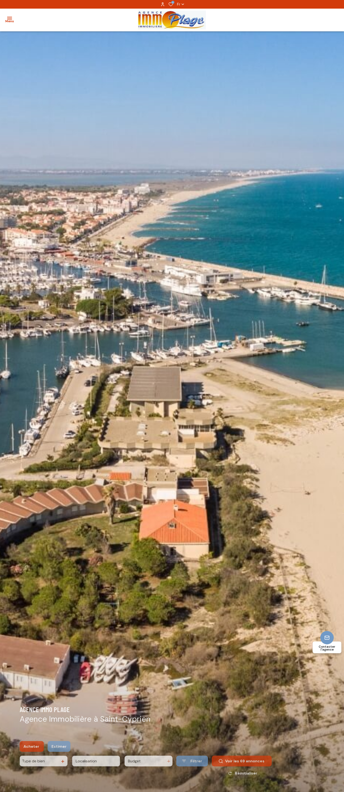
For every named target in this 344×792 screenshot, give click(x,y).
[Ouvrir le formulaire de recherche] (192, 766)
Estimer (59, 751)
